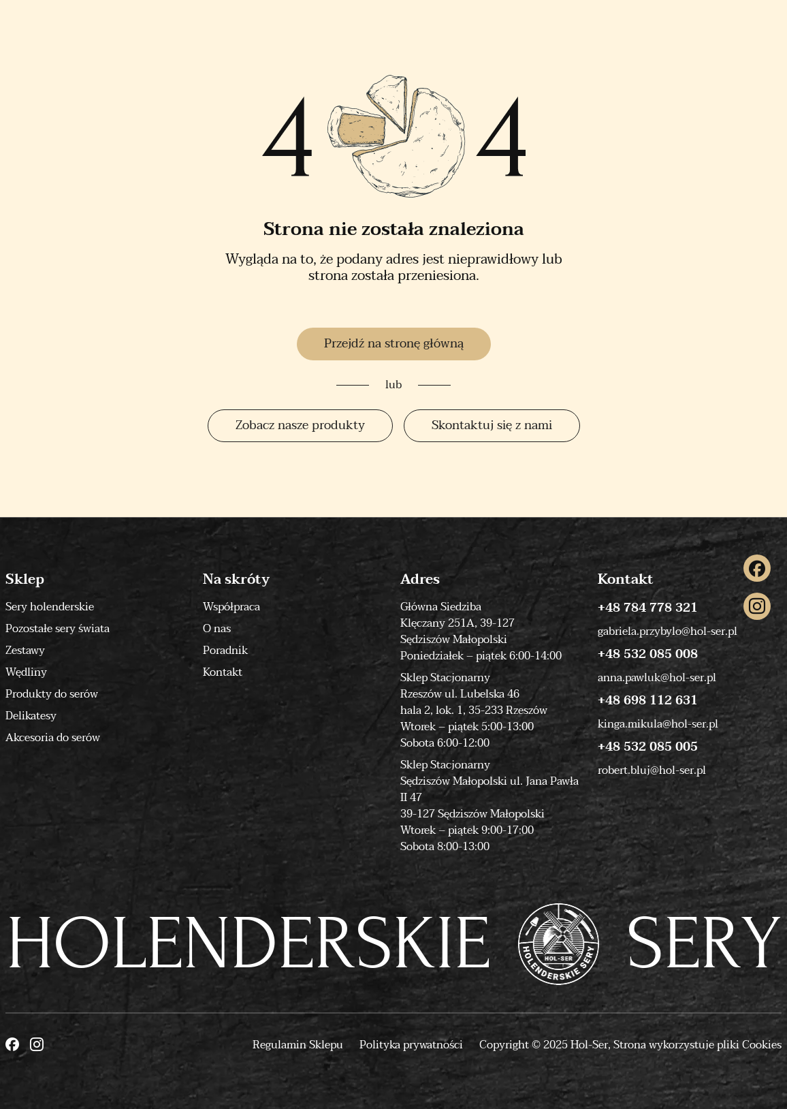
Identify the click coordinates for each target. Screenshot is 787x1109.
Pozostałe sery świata (57, 628)
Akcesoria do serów (52, 737)
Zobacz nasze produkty (300, 425)
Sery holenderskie (49, 606)
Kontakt (222, 672)
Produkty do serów (51, 694)
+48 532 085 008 (648, 654)
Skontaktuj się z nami (492, 425)
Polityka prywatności (411, 1045)
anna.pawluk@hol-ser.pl (657, 678)
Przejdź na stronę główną (394, 343)
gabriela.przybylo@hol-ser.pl (667, 631)
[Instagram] (757, 606)
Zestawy (25, 650)
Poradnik (225, 650)
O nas (217, 628)
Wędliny (26, 672)
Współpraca (231, 606)
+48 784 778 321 (648, 608)
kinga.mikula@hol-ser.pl (658, 724)
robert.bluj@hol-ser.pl (652, 770)
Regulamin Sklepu (298, 1045)
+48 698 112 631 (648, 700)
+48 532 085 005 (648, 747)
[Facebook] (757, 568)
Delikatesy (31, 715)
